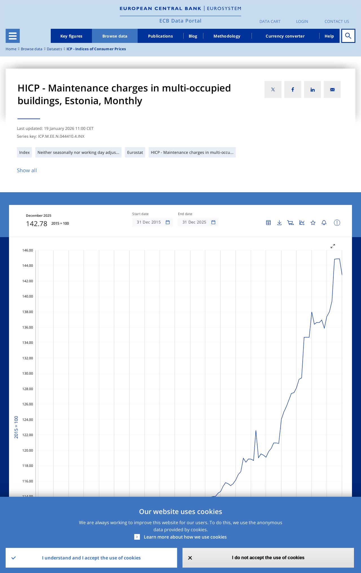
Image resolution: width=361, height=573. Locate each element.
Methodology (226, 36)
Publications (160, 36)
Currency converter (285, 36)
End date (185, 214)
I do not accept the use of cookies (268, 557)
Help (329, 36)
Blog (193, 36)
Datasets (54, 49)
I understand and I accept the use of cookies (91, 558)
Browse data (114, 36)
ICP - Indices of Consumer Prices (96, 49)
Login (302, 21)
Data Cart (270, 21)
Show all (27, 170)
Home (11, 49)
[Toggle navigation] (13, 36)
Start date (140, 214)
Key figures (71, 36)
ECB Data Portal (180, 20)
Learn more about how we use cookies (185, 537)
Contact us (337, 21)
